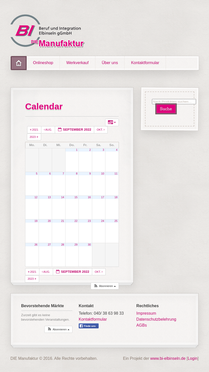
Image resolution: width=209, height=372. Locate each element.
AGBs (141, 325)
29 (75, 244)
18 (116, 197)
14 (62, 197)
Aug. (48, 129)
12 (35, 197)
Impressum (146, 313)
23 (89, 220)
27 (49, 244)
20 (49, 220)
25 (116, 220)
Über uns (110, 63)
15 (75, 197)
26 (35, 244)
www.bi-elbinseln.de (167, 358)
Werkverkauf (77, 63)
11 (116, 173)
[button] (104, 286)
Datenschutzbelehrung (156, 319)
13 (49, 197)
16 (89, 197)
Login (193, 358)
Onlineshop (43, 63)
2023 (34, 136)
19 (35, 220)
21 (62, 220)
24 (102, 220)
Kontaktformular (145, 63)
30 (89, 244)
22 (75, 220)
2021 (34, 129)
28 (62, 244)
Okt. (101, 129)
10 (102, 173)
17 (102, 197)
